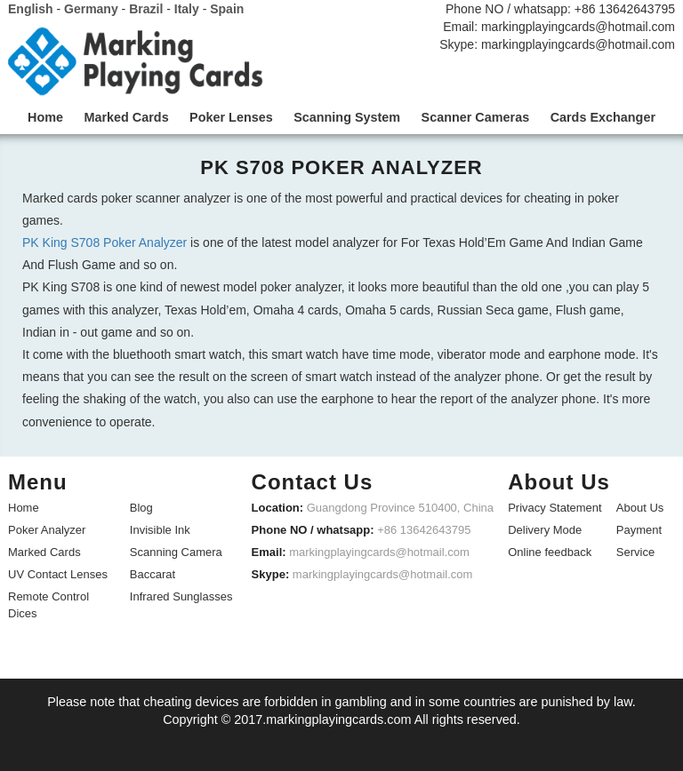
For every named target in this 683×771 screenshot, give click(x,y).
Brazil (146, 9)
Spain (227, 9)
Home (23, 506)
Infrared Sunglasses (181, 595)
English (30, 9)
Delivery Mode (545, 529)
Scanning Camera (176, 551)
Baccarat (152, 573)
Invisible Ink (160, 529)
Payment (639, 529)
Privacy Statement (555, 506)
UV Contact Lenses (58, 573)
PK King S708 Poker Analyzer (104, 242)
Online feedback (549, 551)
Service (635, 551)
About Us (639, 506)
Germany (91, 9)
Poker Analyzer (46, 529)
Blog (141, 506)
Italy (186, 9)
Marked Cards (44, 551)
